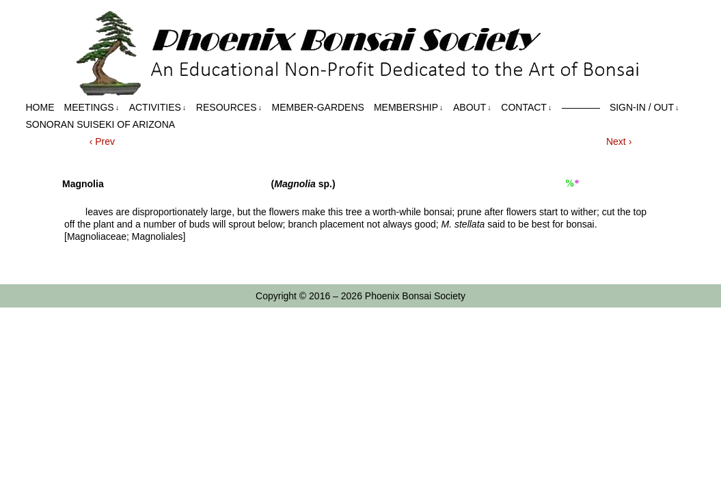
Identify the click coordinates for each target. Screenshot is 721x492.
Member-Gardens (318, 107)
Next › (618, 141)
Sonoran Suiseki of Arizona (101, 124)
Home (40, 107)
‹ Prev (102, 141)
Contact (526, 107)
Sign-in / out (644, 107)
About (472, 107)
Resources (229, 107)
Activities (158, 107)
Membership (409, 107)
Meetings (92, 107)
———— (581, 107)
